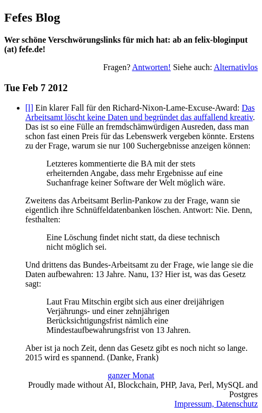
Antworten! (151, 67)
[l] (29, 107)
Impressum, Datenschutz (216, 403)
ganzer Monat (131, 375)
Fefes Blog (32, 17)
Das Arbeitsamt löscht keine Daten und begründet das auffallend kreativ (140, 112)
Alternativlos (236, 67)
